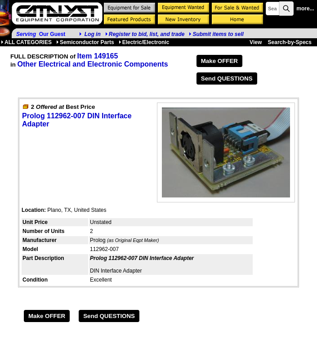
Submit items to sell (216, 34)
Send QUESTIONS (227, 78)
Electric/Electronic (144, 42)
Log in (93, 34)
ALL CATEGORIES (26, 42)
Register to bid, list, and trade (147, 34)
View (256, 42)
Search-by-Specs (290, 42)
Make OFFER (219, 61)
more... (305, 8)
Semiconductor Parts (85, 42)
